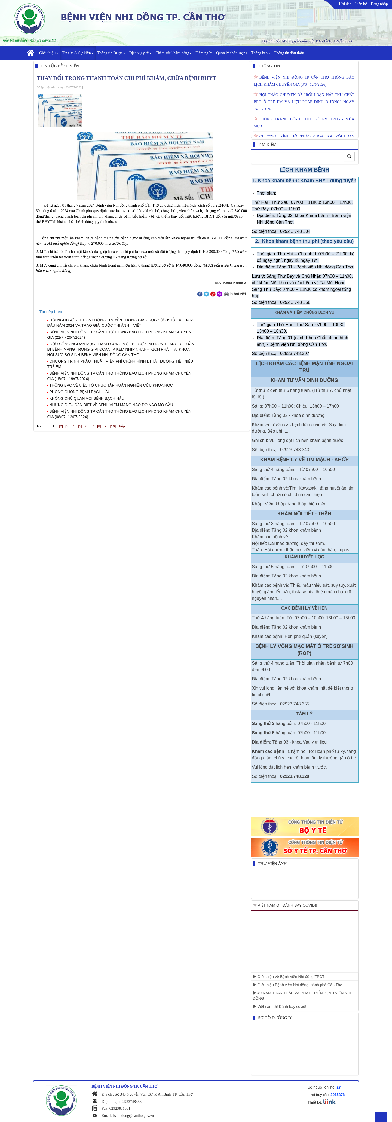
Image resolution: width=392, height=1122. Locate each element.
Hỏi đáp (345, 4)
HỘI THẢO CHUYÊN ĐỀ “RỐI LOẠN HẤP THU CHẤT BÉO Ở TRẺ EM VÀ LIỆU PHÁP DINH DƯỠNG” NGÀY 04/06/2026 (304, 102)
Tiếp (121, 426)
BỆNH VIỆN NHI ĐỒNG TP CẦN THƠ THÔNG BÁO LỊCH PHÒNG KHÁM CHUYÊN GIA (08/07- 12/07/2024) (119, 414)
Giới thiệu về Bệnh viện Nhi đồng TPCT (288, 976)
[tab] (144, 311)
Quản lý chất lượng (231, 53)
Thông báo (260, 53)
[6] (86, 426)
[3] (67, 426)
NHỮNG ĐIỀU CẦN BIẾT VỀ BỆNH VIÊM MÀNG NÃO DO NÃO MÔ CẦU (111, 405)
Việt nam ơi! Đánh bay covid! (279, 1006)
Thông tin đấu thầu (289, 53)
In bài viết (234, 294)
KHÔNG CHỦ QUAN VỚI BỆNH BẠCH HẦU (87, 398)
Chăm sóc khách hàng (173, 53)
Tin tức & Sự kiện (78, 53)
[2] (61, 426)
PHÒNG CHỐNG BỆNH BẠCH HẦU (80, 392)
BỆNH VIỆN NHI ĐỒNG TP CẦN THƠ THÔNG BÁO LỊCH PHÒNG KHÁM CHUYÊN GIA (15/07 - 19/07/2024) (119, 376)
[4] (73, 426)
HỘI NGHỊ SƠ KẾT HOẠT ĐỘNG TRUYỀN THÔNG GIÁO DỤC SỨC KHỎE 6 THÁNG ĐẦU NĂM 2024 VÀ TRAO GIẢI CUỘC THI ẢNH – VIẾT (121, 323)
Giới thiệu (48, 53)
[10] (113, 426)
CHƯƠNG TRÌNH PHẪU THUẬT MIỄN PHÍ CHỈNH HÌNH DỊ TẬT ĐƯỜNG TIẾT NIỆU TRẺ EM (120, 364)
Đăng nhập (379, 4)
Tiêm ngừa (203, 53)
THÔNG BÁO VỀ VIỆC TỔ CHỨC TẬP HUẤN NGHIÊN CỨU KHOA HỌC (111, 385)
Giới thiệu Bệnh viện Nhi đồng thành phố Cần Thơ (297, 985)
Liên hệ (361, 4)
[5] (80, 426)
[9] (105, 426)
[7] (93, 426)
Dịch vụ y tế (140, 53)
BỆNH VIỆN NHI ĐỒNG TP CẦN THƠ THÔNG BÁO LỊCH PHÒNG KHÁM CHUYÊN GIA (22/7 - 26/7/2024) (119, 335)
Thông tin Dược (111, 53)
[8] (99, 426)
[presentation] (50, 312)
